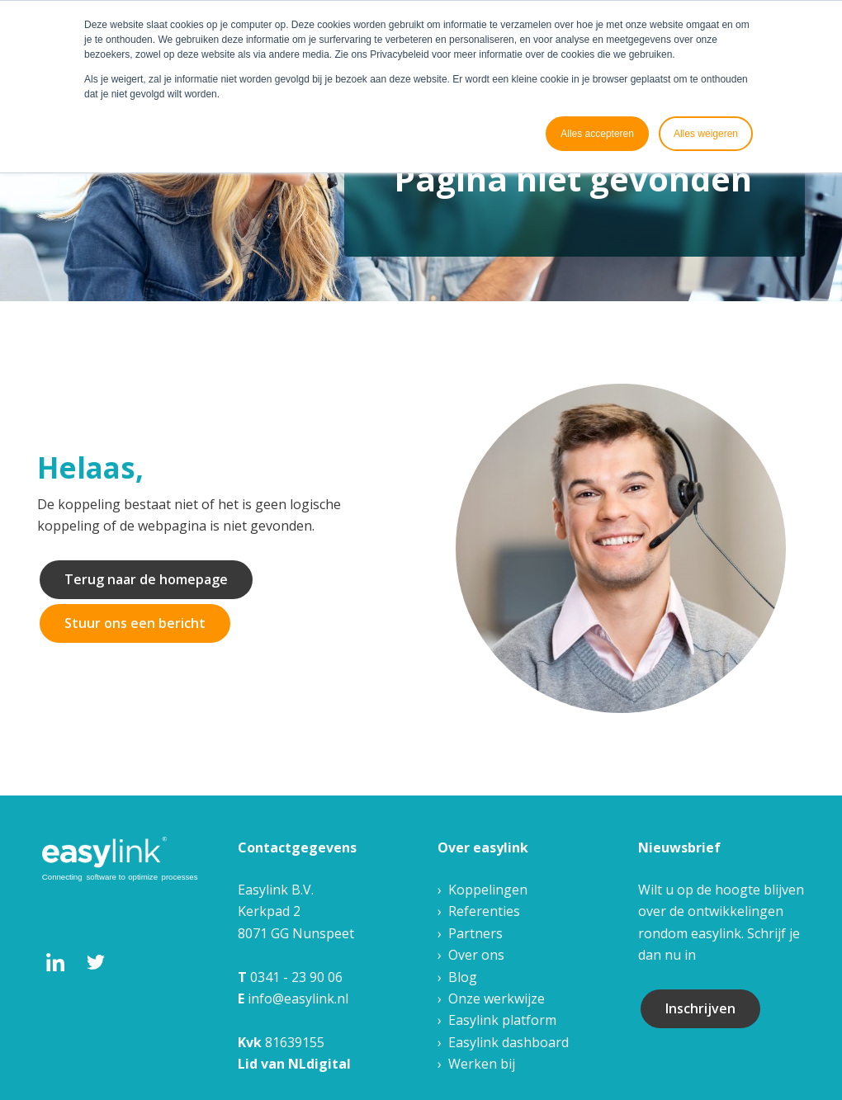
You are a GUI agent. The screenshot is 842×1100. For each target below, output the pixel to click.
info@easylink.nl (298, 998)
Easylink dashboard (508, 1042)
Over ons (476, 955)
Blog (462, 977)
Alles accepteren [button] (597, 133)
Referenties (484, 911)
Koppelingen (487, 889)
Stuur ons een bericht (135, 623)
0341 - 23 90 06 (296, 977)
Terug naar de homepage (146, 579)
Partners (475, 933)
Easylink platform (502, 1020)
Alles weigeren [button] (706, 133)
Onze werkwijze (496, 998)
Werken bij (481, 1064)
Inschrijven (700, 1008)
